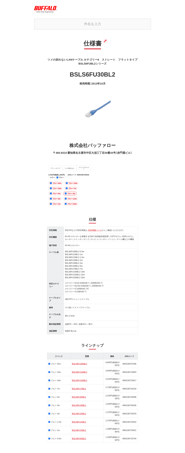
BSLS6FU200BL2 (79, 362)
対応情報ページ (95, 228)
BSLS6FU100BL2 (79, 378)
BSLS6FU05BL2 (79, 436)
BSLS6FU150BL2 (79, 370)
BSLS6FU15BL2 (79, 420)
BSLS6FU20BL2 (79, 411)
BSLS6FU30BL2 (79, 403)
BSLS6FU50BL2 (79, 395)
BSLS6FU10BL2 (79, 428)
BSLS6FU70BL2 (79, 386)
